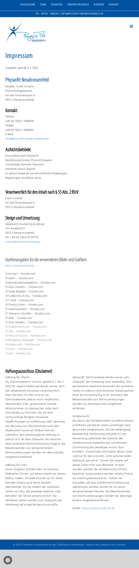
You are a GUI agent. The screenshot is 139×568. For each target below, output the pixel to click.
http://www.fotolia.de (19, 265)
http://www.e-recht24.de (98, 508)
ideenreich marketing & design (39, 545)
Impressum (93, 545)
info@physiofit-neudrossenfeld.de (82, 14)
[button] (8, 560)
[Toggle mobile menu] (132, 26)
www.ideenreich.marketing (22, 242)
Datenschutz (108, 545)
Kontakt (121, 545)
